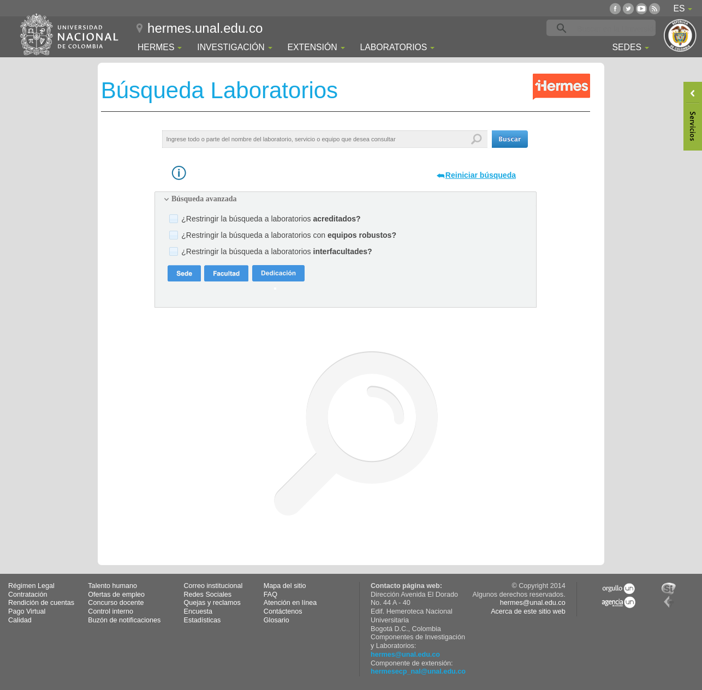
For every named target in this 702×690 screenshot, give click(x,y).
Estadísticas (202, 620)
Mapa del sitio (285, 586)
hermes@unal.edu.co (405, 654)
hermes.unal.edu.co (205, 28)
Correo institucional (213, 586)
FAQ (270, 594)
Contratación (27, 594)
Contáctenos (283, 611)
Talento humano (112, 586)
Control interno (110, 611)
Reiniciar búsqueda (480, 175)
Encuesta (198, 611)
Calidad (20, 620)
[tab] (345, 199)
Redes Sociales (208, 594)
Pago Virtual (26, 611)
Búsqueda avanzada (203, 199)
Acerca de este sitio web (528, 611)
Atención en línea (290, 603)
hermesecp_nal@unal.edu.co (418, 671)
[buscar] (618, 28)
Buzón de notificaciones (124, 620)
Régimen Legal (31, 586)
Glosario (276, 620)
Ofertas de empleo (116, 594)
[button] (510, 139)
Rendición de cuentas (41, 603)
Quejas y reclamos (212, 603)
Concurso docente (116, 603)
